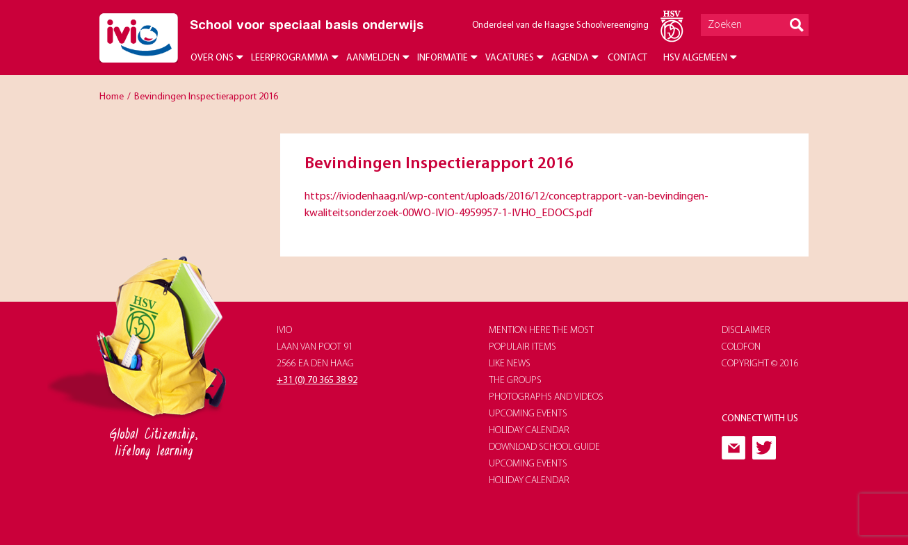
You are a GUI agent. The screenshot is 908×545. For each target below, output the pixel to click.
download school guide (544, 447)
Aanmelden (373, 58)
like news (509, 364)
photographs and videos (546, 397)
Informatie (442, 58)
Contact (627, 58)
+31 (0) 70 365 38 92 (317, 380)
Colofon (741, 347)
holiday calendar (529, 430)
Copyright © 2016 (760, 364)
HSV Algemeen (695, 58)
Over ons (212, 58)
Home (111, 97)
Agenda (570, 58)
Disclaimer (746, 330)
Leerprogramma (290, 58)
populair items (522, 347)
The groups (515, 380)
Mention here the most (541, 330)
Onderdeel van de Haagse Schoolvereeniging (560, 25)
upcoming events (528, 414)
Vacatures (509, 58)
